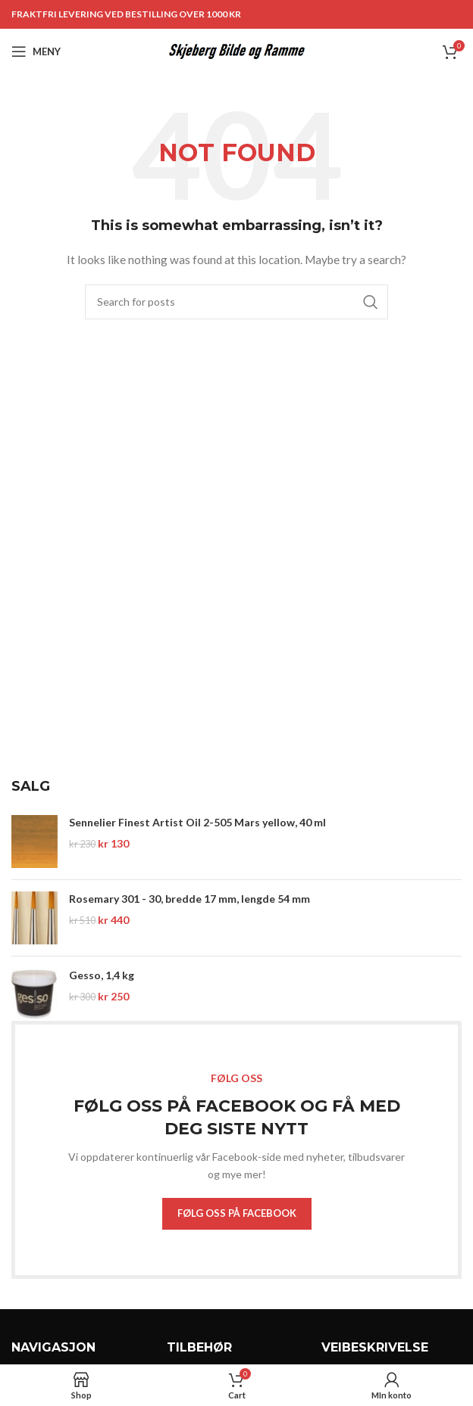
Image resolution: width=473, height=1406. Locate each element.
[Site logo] (237, 50)
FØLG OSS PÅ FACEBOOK (236, 1213)
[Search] (236, 302)
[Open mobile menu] (36, 51)
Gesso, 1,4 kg (101, 975)
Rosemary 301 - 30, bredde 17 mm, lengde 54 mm (189, 898)
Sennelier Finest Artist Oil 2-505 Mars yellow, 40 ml (197, 822)
